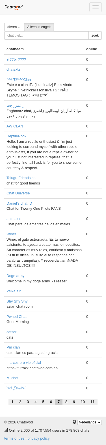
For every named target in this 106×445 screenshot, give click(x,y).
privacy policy (38, 438)
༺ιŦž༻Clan (19, 79)
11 (92, 402)
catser (11, 332)
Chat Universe (18, 193)
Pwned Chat (17, 316)
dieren (13, 27)
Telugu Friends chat (22, 178)
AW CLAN (15, 126)
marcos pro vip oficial (24, 362)
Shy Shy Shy (17, 301)
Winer (11, 234)
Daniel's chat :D (19, 203)
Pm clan (13, 347)
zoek (95, 35)
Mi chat (12, 378)
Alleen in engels (39, 27)
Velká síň (14, 291)
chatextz (13, 69)
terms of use (14, 438)
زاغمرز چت (15, 105)
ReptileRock (16, 136)
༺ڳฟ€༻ (16, 388)
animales (14, 219)
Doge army (16, 276)
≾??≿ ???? (16, 59)
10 (83, 402)
